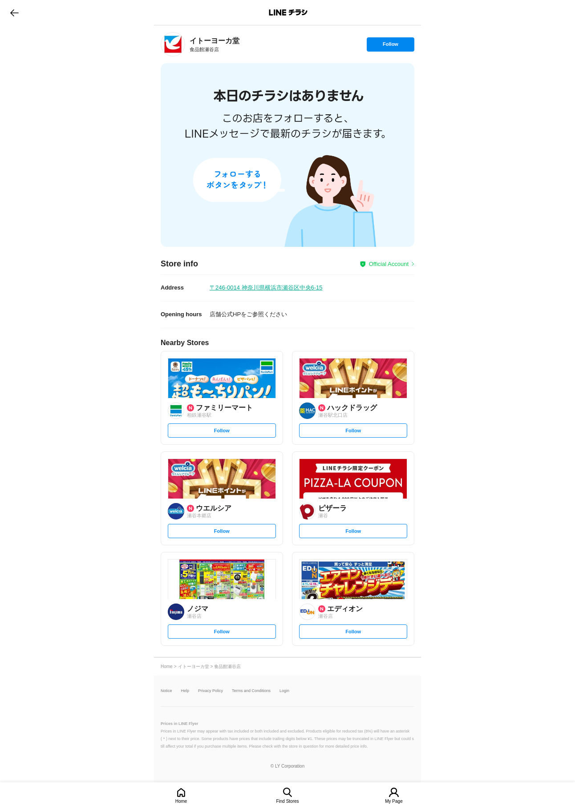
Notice (166, 691)
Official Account (389, 264)
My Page (393, 801)
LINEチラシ (288, 12)
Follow (390, 46)
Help (185, 691)
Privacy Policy (210, 691)
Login (284, 691)
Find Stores (287, 801)
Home (181, 801)
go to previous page (14, 12)
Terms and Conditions (251, 691)
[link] (173, 44)
